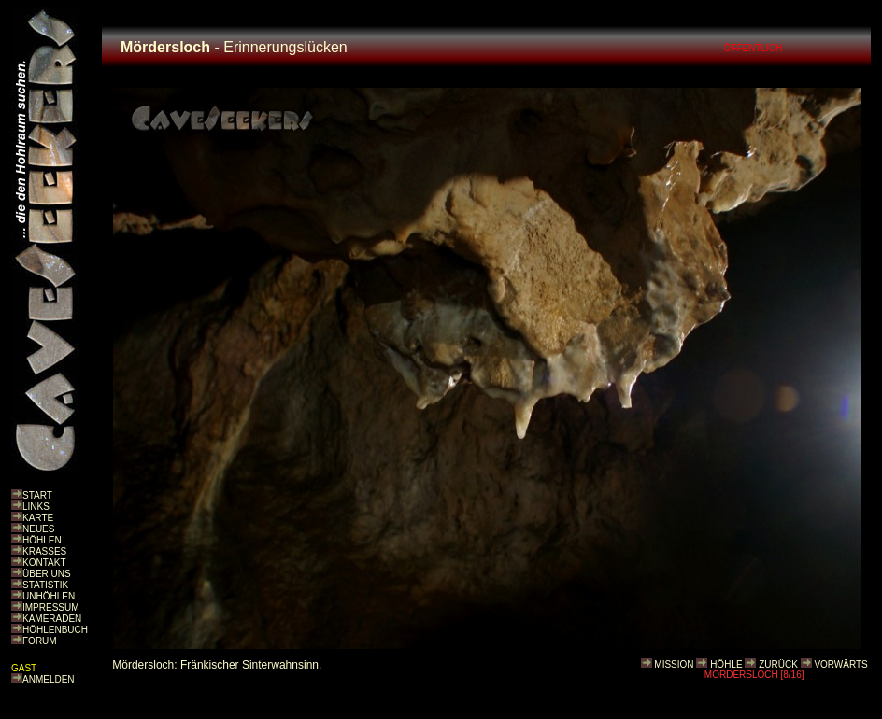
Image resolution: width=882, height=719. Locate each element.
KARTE (37, 518)
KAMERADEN (51, 618)
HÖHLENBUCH (55, 630)
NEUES (38, 529)
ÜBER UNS (46, 574)
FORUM (39, 641)
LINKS (36, 506)
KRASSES (44, 551)
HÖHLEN (42, 540)
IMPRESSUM (50, 607)
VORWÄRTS (840, 664)
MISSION (673, 664)
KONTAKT (43, 562)
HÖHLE (726, 664)
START (37, 495)
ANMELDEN (48, 679)
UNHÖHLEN (48, 596)
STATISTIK (45, 585)
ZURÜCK (778, 664)
